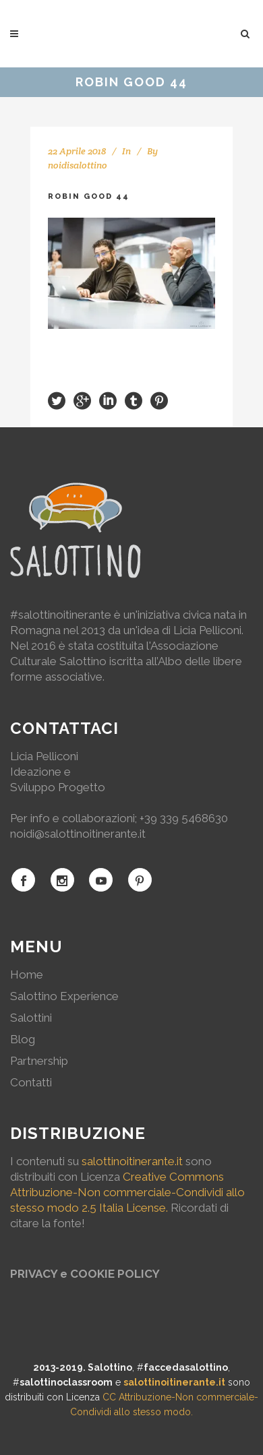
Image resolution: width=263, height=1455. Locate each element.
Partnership (39, 1060)
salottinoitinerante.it (132, 1161)
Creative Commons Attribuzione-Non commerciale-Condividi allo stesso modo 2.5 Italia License (127, 1192)
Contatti (31, 1082)
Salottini (31, 1017)
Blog (22, 1039)
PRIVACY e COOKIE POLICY (85, 1273)
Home (26, 974)
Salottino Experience (64, 996)
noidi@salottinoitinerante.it (78, 833)
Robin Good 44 (88, 196)
